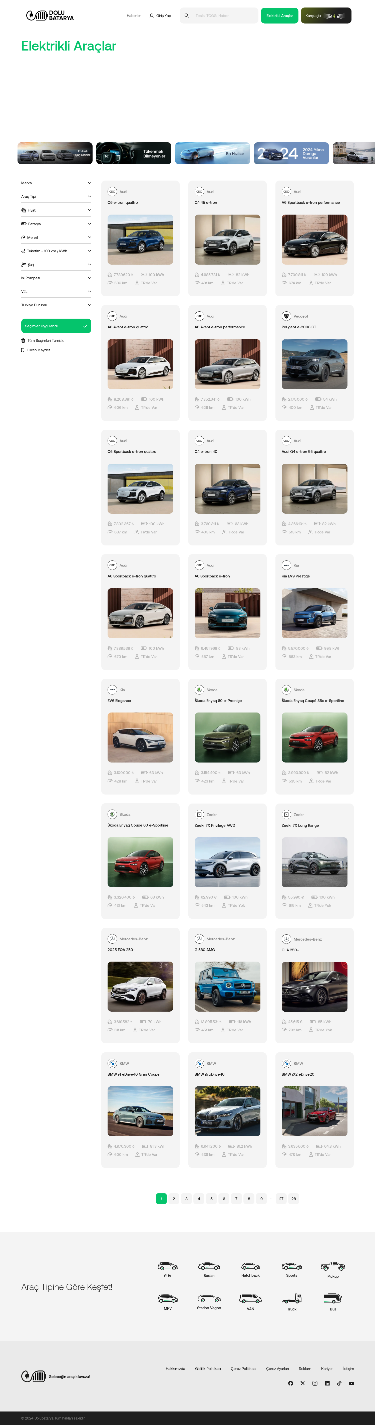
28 (293, 1198)
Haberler (134, 15)
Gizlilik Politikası (208, 1368)
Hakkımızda (175, 1368)
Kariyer (327, 1368)
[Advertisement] (188, 105)
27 (281, 1198)
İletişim (348, 1368)
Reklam (305, 1368)
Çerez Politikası (243, 1368)
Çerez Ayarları (277, 1368)
